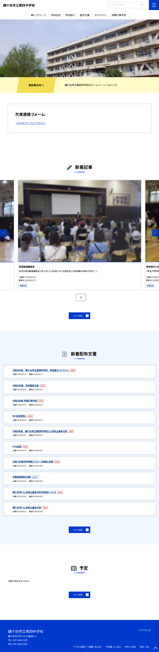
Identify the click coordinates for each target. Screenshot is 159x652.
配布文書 (84, 15)
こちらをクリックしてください (30, 123)
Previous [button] (3, 232)
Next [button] (155, 232)
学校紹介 (70, 15)
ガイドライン (100, 15)
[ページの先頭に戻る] (155, 648)
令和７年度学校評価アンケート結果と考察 (33, 461)
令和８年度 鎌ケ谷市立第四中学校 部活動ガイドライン (41, 370)
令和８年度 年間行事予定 (25, 400)
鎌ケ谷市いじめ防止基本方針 (27, 507)
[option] (79, 48)
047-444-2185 (20, 640)
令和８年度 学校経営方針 (26, 385)
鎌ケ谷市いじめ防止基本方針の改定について (35, 492)
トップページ (39, 15)
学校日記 (56, 15)
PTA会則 (17, 446)
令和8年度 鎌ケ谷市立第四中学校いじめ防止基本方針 (40, 431)
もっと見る (78, 315)
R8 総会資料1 (20, 416)
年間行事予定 (119, 15)
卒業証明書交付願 (22, 477)
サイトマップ (145, 630)
